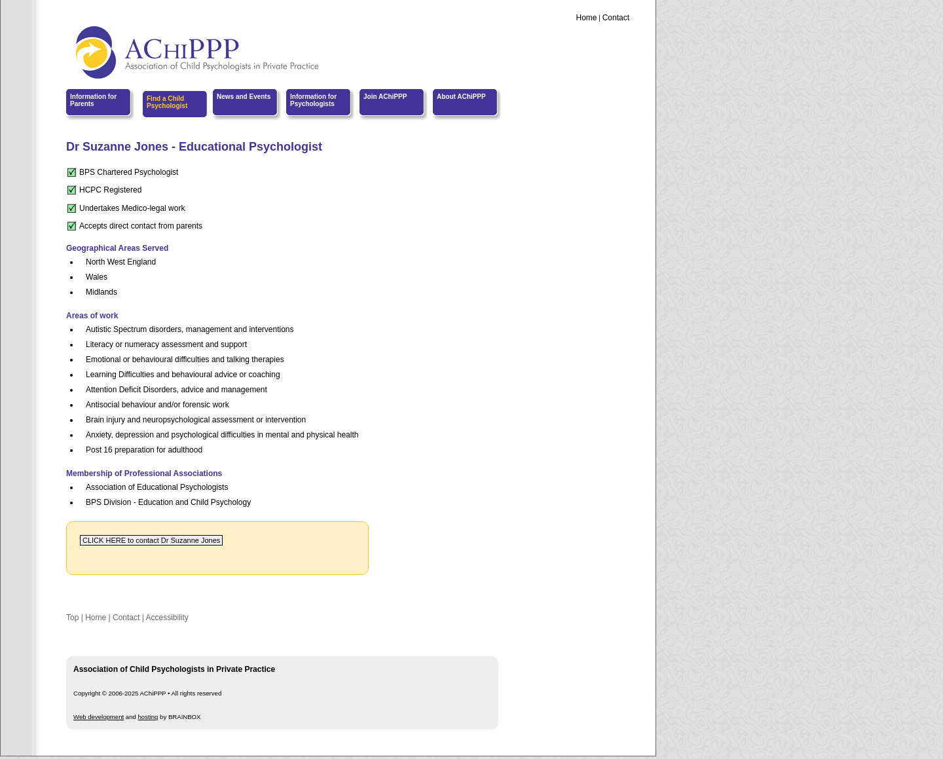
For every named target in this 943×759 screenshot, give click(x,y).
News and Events (243, 96)
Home (586, 17)
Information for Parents (93, 100)
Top (72, 617)
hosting (148, 716)
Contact (615, 17)
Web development (98, 716)
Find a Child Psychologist (167, 102)
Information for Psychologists (313, 100)
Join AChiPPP (385, 96)
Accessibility (166, 617)
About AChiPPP (461, 96)
